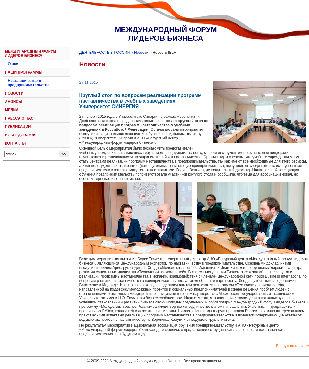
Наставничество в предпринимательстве (28, 82)
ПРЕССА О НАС (19, 118)
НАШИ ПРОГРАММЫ (23, 72)
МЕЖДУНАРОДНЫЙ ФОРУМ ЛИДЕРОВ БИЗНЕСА (30, 53)
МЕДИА (12, 110)
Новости (141, 52)
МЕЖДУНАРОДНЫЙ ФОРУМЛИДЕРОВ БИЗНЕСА (166, 33)
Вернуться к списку (292, 346)
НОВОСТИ (14, 93)
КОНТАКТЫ (15, 143)
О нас (13, 64)
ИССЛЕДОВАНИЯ (21, 135)
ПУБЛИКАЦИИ (18, 127)
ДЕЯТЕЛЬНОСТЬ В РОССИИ (104, 52)
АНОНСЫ (13, 102)
